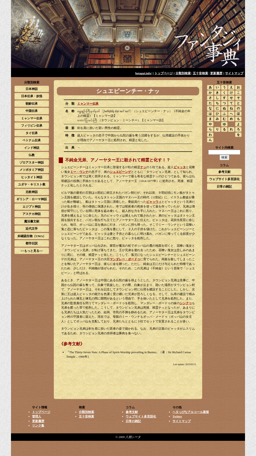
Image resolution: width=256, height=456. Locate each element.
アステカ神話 (31, 214)
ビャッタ (180, 167)
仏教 (32, 155)
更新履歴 (216, 73)
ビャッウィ (153, 201)
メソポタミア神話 (31, 169)
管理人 (36, 416)
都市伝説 (32, 243)
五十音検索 (200, 73)
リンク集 (38, 425)
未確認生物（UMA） (31, 236)
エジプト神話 (31, 206)
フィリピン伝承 (31, 125)
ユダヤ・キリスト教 (31, 184)
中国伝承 (32, 111)
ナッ (143, 167)
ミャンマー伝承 (88, 103)
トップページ (163, 73)
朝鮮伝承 (32, 103)
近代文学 (32, 228)
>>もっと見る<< (32, 251)
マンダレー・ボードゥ (125, 259)
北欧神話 (32, 192)
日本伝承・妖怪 (31, 96)
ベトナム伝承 (31, 140)
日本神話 (32, 89)
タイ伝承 (32, 133)
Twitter (177, 416)
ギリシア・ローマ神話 (31, 199)
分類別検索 (183, 73)
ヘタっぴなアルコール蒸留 (190, 412)
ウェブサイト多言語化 (224, 179)
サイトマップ (234, 73)
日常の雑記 (224, 186)
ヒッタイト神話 (31, 177)
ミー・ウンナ (79, 172)
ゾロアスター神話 (31, 162)
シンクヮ (186, 303)
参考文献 (224, 172)
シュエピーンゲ (120, 172)
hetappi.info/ (143, 73)
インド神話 (31, 148)
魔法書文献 (31, 221)
